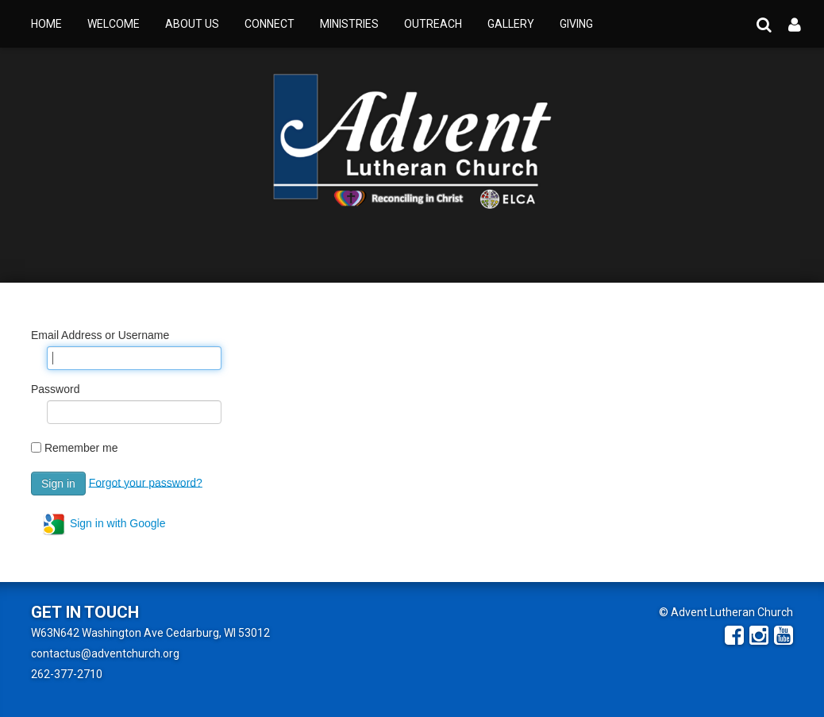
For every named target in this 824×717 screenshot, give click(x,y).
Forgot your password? (145, 482)
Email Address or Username (100, 335)
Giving (576, 23)
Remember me (81, 447)
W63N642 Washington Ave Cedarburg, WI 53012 (150, 632)
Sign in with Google (103, 524)
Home (46, 23)
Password (55, 389)
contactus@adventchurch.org (105, 653)
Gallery (510, 23)
